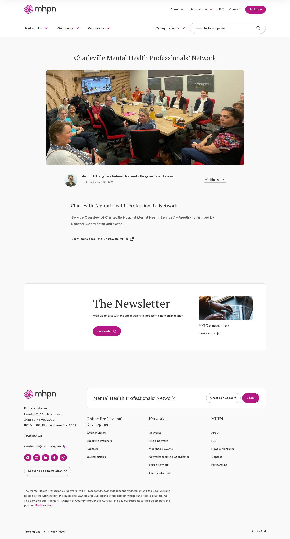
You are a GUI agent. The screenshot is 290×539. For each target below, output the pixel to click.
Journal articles (96, 457)
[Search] (258, 28)
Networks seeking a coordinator (169, 457)
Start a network (158, 465)
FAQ (221, 9)
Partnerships (219, 465)
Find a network (158, 441)
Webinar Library (96, 432)
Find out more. (44, 505)
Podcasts (92, 449)
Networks (155, 432)
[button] (36, 28)
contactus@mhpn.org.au (42, 446)
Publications (199, 9)
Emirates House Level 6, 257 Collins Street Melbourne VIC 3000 (43, 414)
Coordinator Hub (160, 473)
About (175, 9)
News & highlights (222, 449)
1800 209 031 (33, 436)
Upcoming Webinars (99, 441)
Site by (258, 531)
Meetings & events (161, 449)
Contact (234, 9)
